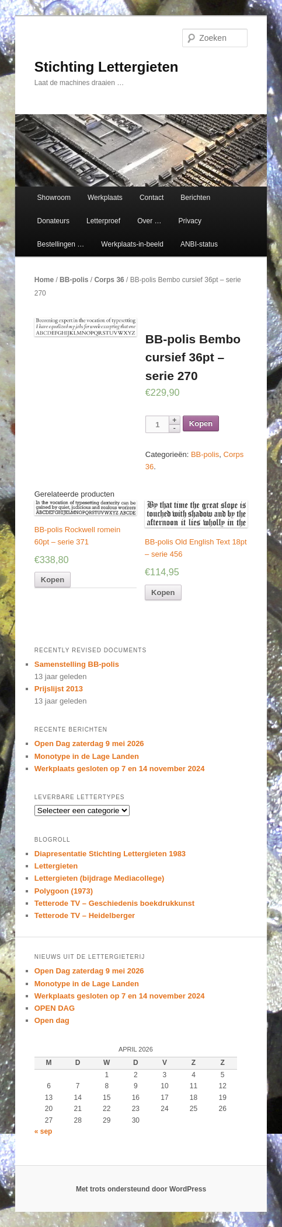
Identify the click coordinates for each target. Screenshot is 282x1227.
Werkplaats (105, 198)
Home (44, 280)
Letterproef (103, 221)
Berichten (195, 198)
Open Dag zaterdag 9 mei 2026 (89, 743)
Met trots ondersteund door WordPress (141, 1189)
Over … (149, 221)
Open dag (51, 1020)
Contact (151, 198)
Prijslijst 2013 (58, 688)
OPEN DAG (54, 1008)
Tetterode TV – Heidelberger (84, 915)
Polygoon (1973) (63, 891)
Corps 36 (109, 280)
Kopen (201, 423)
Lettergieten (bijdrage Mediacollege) (99, 878)
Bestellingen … (61, 244)
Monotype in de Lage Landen (86, 756)
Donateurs (53, 221)
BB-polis (74, 280)
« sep (43, 1131)
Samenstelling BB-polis (76, 664)
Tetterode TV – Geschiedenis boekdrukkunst (114, 903)
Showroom (54, 198)
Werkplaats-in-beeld (132, 244)
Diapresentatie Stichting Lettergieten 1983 (110, 853)
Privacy (190, 221)
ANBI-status (199, 244)
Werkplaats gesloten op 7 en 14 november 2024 (119, 768)
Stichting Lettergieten (106, 67)
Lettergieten (56, 866)
